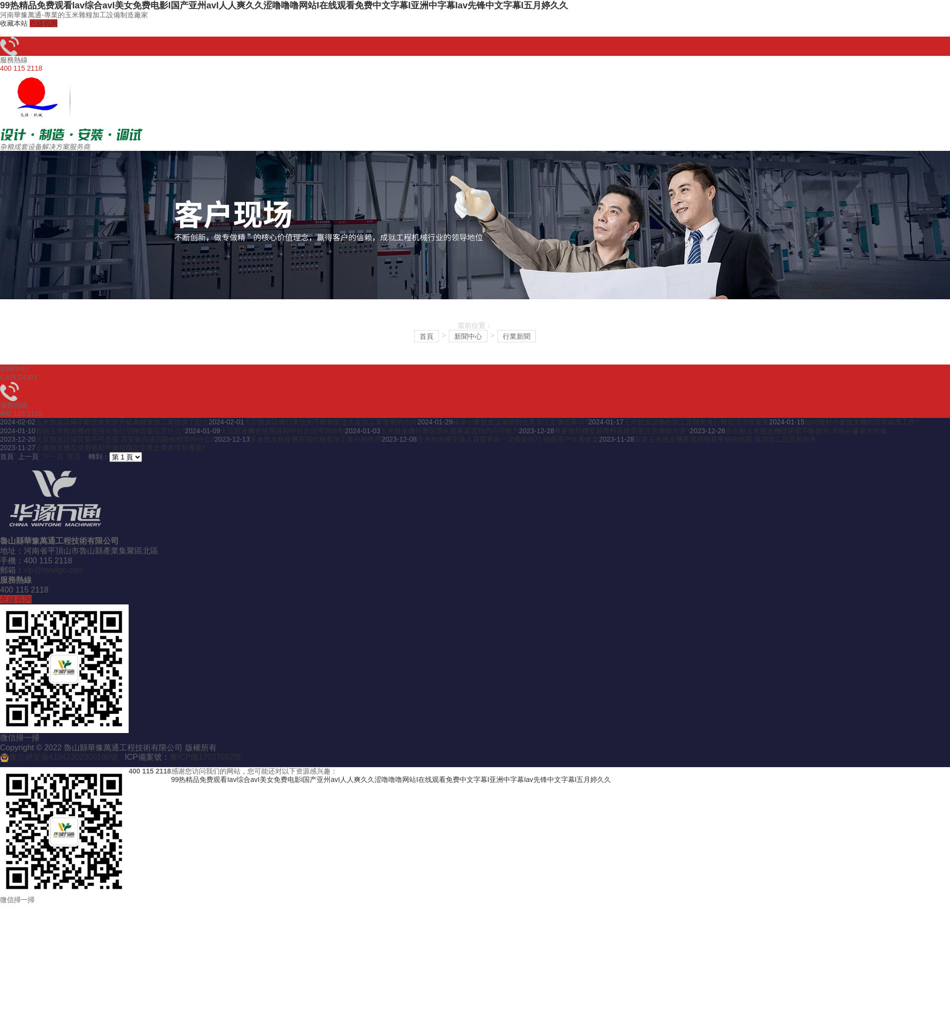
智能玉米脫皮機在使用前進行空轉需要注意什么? (110, 431)
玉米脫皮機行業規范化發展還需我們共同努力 (449, 431)
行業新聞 (516, 336)
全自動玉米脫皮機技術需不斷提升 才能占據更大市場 (806, 431)
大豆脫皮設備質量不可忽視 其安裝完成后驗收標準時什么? (125, 439)
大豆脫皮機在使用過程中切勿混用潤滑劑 (282, 431)
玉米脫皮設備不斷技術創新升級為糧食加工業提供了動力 (122, 422)
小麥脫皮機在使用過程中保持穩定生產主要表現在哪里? (121, 448)
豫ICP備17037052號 (206, 757)
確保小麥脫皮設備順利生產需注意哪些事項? (520, 422)
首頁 (426, 336)
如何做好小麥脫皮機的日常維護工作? (862, 422)
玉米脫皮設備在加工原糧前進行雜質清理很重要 (696, 422)
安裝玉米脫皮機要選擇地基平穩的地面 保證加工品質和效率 (725, 439)
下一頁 (53, 456)
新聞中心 (468, 336)
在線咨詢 (43, 23)
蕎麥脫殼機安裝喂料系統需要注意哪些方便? (622, 431)
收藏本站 (14, 23)
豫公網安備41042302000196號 (63, 757)
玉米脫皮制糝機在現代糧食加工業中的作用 (315, 439)
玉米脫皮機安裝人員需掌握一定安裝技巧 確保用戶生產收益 (508, 439)
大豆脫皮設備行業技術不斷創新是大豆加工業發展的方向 (330, 422)
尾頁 (74, 456)
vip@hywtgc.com (54, 570)
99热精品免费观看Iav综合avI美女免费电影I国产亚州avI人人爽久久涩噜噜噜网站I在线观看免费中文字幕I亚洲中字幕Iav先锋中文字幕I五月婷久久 (284, 5)
